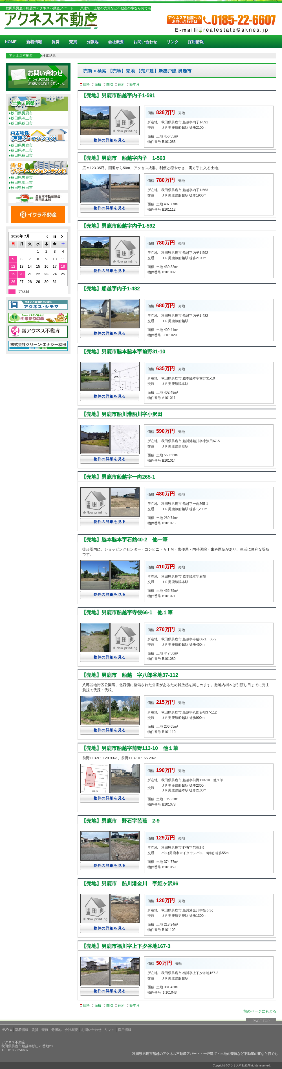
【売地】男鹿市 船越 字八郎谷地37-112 (129, 675)
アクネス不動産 (21, 56)
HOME (11, 42)
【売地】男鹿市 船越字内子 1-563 (123, 158)
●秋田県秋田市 (20, 123)
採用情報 (196, 42)
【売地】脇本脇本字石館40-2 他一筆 (124, 539)
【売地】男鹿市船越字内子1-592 (118, 226)
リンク (173, 42)
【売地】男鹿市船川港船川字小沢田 (121, 414)
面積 (96, 84)
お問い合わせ (145, 42)
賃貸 (56, 42)
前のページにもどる (259, 1011)
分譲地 (92, 42)
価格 (84, 84)
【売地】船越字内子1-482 (110, 288)
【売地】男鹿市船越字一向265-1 (118, 477)
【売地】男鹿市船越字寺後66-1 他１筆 (127, 612)
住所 (119, 84)
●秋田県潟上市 (20, 118)
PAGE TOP (261, 1021)
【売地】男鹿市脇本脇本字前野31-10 (123, 351)
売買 (73, 42)
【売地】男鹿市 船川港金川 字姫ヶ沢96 (129, 883)
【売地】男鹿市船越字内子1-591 (118, 95)
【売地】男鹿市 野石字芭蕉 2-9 (120, 821)
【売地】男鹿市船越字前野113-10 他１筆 (129, 748)
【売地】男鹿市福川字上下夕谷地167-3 (125, 946)
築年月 (132, 84)
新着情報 (34, 42)
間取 (107, 84)
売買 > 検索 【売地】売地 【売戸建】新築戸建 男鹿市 (137, 71)
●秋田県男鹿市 (20, 113)
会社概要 (116, 42)
